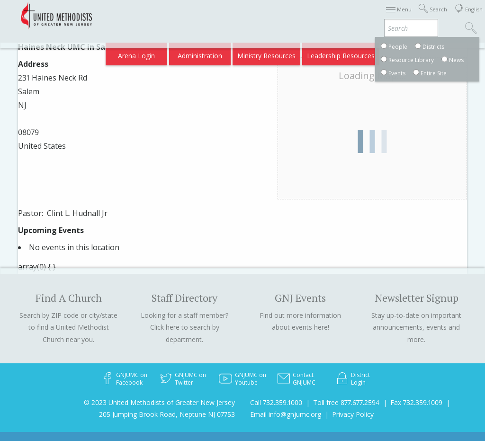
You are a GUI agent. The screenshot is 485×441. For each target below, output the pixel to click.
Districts (356, 15)
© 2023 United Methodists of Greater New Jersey (159, 402)
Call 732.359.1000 (276, 402)
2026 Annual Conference (151, 15)
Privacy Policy (353, 414)
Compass (403, 52)
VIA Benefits (362, 52)
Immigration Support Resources (246, 15)
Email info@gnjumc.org (285, 414)
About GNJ (319, 15)
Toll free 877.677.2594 (346, 402)
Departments (397, 15)
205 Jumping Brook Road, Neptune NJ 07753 (167, 414)
